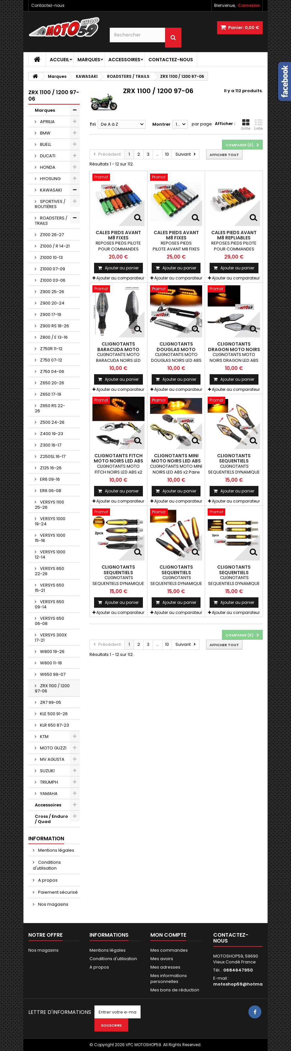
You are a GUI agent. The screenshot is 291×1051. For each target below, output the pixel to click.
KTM (43, 736)
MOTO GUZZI (52, 748)
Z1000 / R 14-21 (54, 246)
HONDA (47, 167)
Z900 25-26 (51, 292)
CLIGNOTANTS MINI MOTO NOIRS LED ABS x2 (176, 461)
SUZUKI (47, 771)
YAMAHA (48, 793)
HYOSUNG (50, 179)
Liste (258, 125)
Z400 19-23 (51, 434)
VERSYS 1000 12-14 (50, 554)
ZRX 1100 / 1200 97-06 (52, 688)
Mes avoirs (161, 959)
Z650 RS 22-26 (50, 408)
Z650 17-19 (50, 394)
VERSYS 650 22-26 (49, 571)
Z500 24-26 (51, 422)
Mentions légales (55, 850)
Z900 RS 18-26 (54, 326)
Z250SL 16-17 (52, 456)
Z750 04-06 (51, 371)
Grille (245, 125)
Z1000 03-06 (52, 280)
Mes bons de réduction (174, 990)
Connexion (249, 5)
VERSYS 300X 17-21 (51, 637)
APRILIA (47, 122)
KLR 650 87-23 (54, 725)
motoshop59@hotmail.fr (241, 984)
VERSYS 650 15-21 (49, 587)
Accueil (59, 59)
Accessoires (124, 59)
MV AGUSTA (51, 759)
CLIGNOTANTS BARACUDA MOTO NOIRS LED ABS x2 (118, 349)
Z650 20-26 (51, 383)
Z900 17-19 (50, 314)
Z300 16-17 (50, 445)
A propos (47, 880)
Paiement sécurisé (57, 892)
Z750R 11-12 (50, 349)
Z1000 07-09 (52, 269)
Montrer (161, 124)
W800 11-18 (50, 663)
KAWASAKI (50, 190)
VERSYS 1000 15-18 (50, 538)
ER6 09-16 (49, 479)
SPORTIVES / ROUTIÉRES (50, 204)
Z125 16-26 (50, 468)
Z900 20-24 (51, 303)
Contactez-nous (47, 5)
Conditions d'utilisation (47, 865)
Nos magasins (52, 904)
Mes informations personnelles (168, 979)
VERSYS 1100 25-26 (49, 504)
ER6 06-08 (50, 491)
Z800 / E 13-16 (53, 337)
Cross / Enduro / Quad (51, 819)
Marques (88, 59)
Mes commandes (169, 950)
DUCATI (47, 156)
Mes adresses (165, 967)
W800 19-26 (51, 651)
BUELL (45, 144)
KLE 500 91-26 (53, 714)
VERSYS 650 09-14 (49, 604)
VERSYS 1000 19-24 (50, 521)
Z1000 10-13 (51, 257)
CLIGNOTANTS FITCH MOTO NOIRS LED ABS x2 (118, 461)
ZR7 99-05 (50, 702)
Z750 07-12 (50, 360)
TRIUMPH (48, 782)
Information (46, 838)
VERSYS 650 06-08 (49, 621)
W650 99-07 (52, 674)
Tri (93, 124)
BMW (44, 133)
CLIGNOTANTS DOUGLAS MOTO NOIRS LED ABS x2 (176, 349)
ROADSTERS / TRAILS (51, 220)
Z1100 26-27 (51, 235)
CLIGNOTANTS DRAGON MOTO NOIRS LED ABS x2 (234, 349)
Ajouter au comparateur (120, 278)
